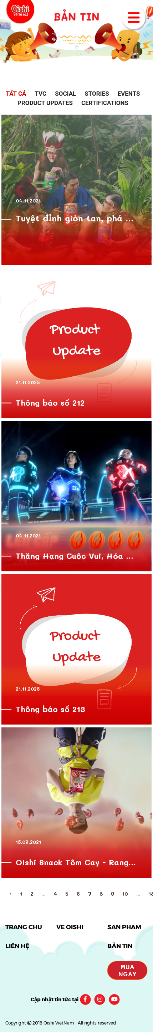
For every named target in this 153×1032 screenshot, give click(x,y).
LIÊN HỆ (17, 946)
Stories (97, 93)
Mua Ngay (127, 970)
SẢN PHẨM (124, 927)
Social (65, 93)
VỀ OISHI (69, 927)
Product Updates (45, 102)
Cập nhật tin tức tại (54, 999)
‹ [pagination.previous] (11, 893)
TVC (40, 93)
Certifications (104, 102)
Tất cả (16, 93)
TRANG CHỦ (23, 927)
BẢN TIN (119, 946)
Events (129, 93)
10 (125, 893)
